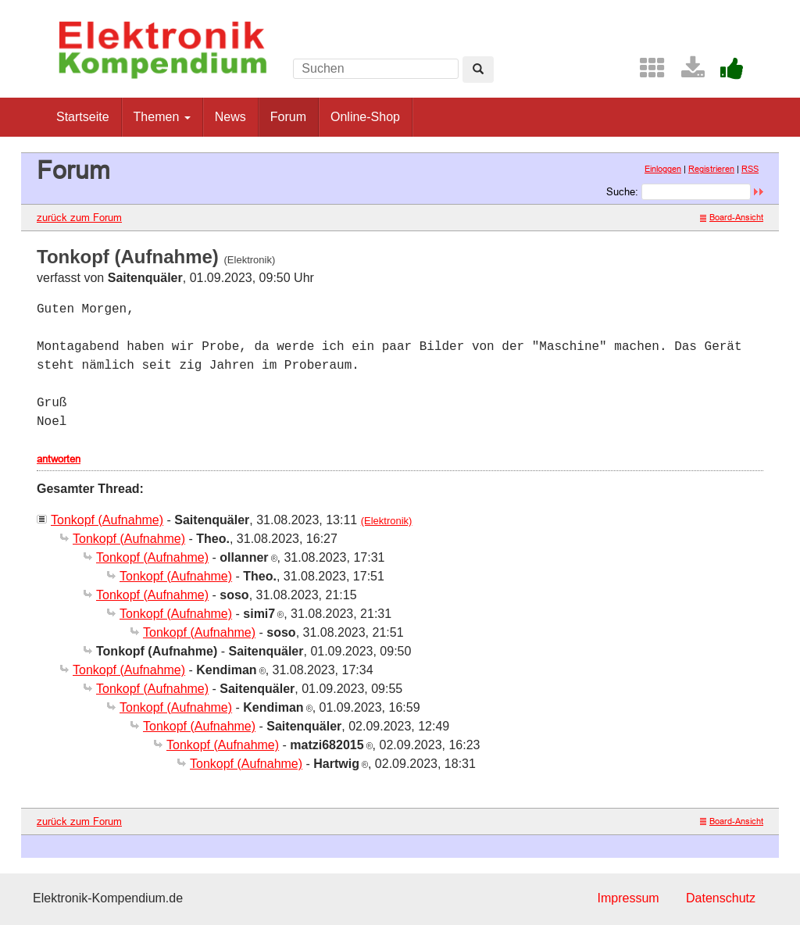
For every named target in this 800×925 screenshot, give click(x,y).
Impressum (628, 898)
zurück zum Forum (79, 217)
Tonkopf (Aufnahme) (107, 520)
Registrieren (711, 168)
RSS (750, 168)
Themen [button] (162, 116)
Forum (288, 116)
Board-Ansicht (731, 217)
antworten (58, 458)
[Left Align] (478, 69)
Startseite (82, 116)
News (230, 116)
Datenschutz (720, 898)
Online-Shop (365, 116)
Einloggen (663, 168)
